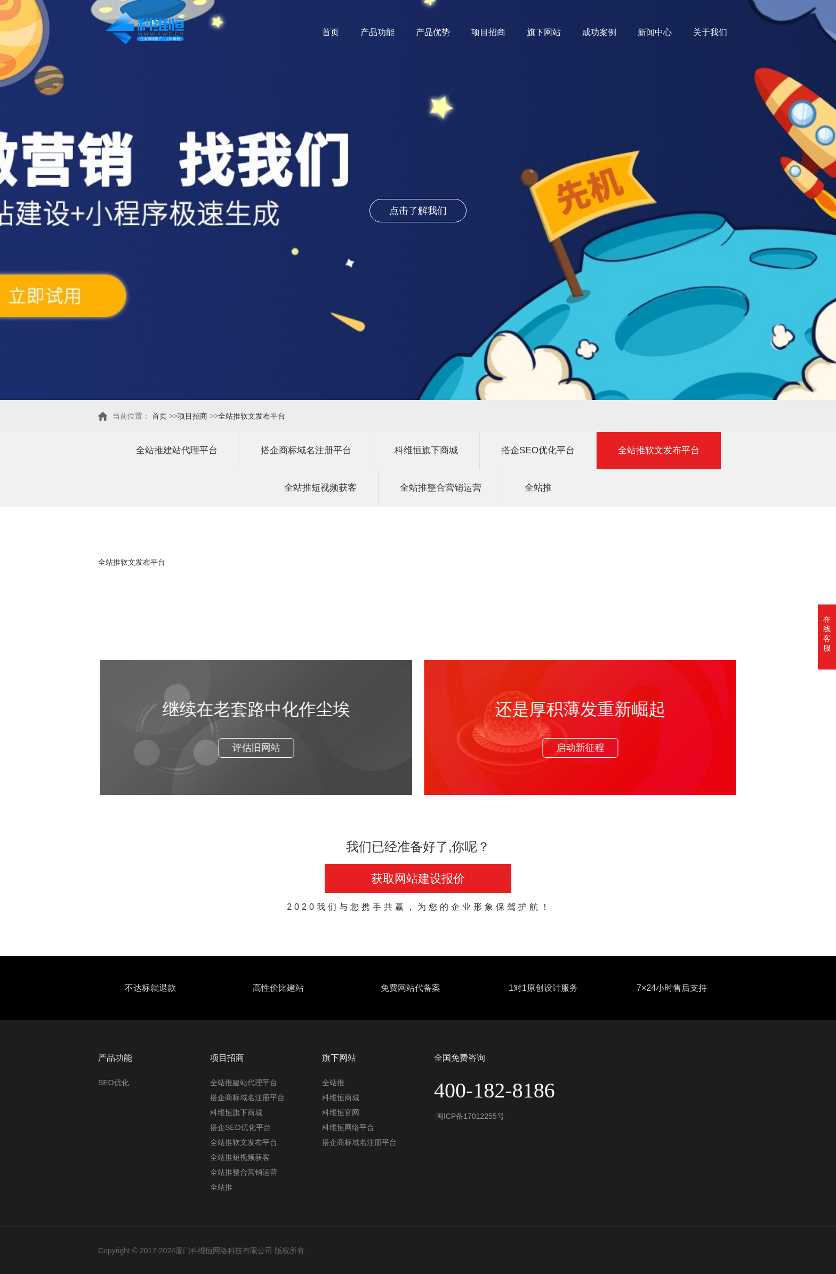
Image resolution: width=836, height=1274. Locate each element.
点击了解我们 (418, 210)
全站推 (538, 488)
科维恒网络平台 (348, 1127)
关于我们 (710, 32)
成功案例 (599, 32)
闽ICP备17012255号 (469, 1116)
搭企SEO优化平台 (538, 450)
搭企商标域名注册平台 (306, 450)
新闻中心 (655, 32)
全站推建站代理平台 (177, 450)
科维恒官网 (340, 1112)
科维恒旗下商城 (426, 450)
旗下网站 (544, 32)
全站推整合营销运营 (440, 488)
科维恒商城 (340, 1097)
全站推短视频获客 (320, 488)
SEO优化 (113, 1082)
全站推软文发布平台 (251, 416)
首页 (330, 32)
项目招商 (488, 32)
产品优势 (433, 32)
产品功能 (377, 32)
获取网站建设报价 (418, 878)
